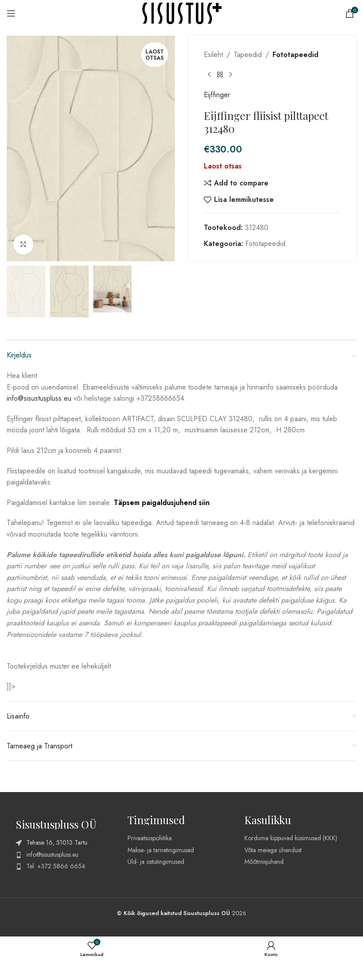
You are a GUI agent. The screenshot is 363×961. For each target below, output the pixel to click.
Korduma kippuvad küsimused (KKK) (290, 838)
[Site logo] (182, 13)
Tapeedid (248, 54)
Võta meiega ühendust (272, 850)
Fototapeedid (295, 54)
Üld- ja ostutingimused (156, 861)
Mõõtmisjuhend (264, 861)
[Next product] (230, 75)
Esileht (213, 54)
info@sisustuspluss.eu (39, 398)
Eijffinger (217, 95)
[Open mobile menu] (13, 13)
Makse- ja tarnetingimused (161, 850)
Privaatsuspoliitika (150, 838)
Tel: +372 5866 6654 (55, 866)
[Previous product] (209, 75)
